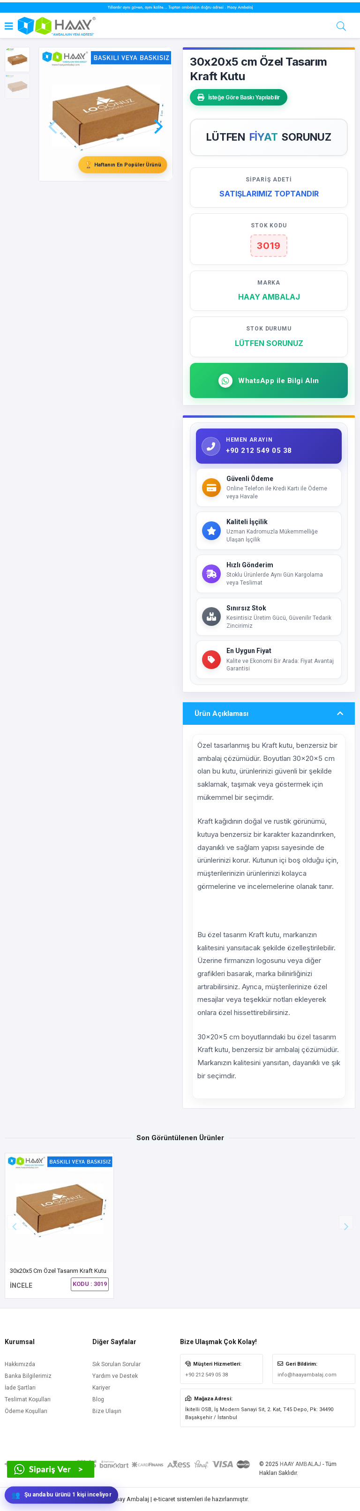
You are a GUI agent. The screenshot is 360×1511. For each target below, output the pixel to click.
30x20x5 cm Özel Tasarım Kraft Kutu (58, 1270)
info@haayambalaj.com (307, 1375)
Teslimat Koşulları (28, 1399)
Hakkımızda (20, 1364)
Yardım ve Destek (115, 1376)
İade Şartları (20, 1387)
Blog (98, 1399)
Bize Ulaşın (106, 1411)
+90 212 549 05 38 (206, 1375)
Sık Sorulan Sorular (116, 1364)
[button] (158, 113)
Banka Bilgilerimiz (28, 1376)
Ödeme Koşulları (26, 1411)
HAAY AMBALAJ (300, 1464)
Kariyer (101, 1387)
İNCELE (21, 1285)
